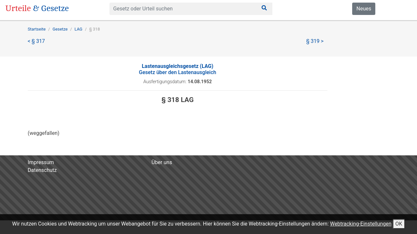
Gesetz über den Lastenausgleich (177, 69)
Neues (363, 9)
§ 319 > (315, 41)
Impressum (41, 162)
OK (398, 224)
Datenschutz (42, 170)
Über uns (161, 162)
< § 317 (36, 41)
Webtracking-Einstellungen (361, 224)
